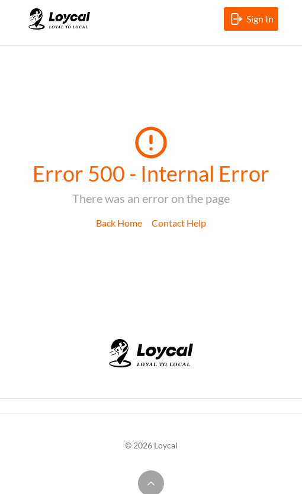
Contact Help (179, 222)
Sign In (253, 21)
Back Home (119, 222)
